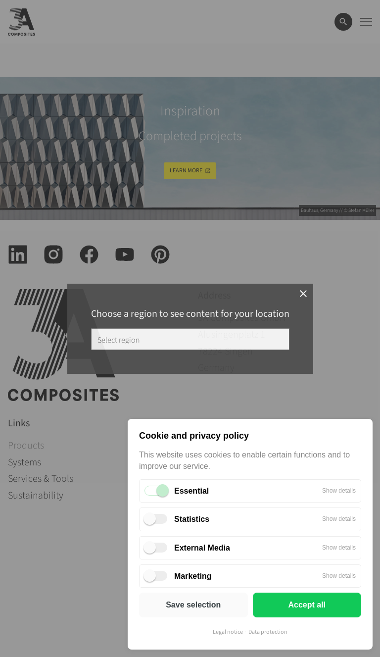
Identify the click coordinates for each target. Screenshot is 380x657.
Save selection (193, 605)
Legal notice (228, 632)
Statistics (191, 519)
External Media (202, 548)
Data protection (267, 632)
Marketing (193, 576)
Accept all (307, 605)
